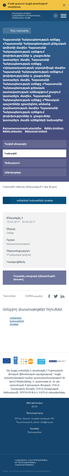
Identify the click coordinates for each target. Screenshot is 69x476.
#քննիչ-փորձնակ (53, 128)
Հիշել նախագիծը (19, 30)
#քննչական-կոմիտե (36, 131)
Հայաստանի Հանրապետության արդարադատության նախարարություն (31, 462)
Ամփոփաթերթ (13, 172)
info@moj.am (46, 422)
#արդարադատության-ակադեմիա (22, 128)
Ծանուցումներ (35, 432)
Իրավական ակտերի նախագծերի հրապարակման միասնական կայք (26, 15)
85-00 (34, 406)
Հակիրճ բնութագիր (15, 143)
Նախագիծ (11, 153)
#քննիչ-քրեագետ (12, 131)
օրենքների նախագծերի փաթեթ (17, 321)
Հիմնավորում (12, 162)
